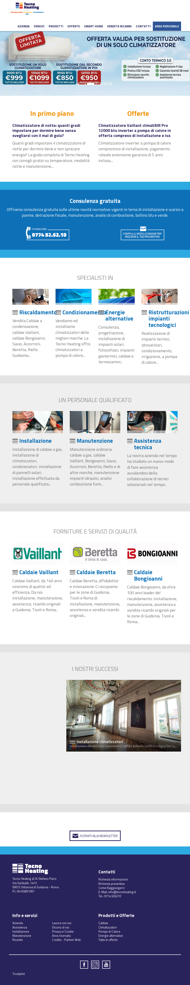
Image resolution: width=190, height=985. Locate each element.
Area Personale (167, 26)
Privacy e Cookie (63, 931)
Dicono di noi (60, 927)
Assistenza (19, 927)
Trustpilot (18, 973)
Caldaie (103, 923)
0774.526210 (112, 896)
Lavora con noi (61, 923)
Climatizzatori (107, 927)
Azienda (24, 26)
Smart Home (93, 26)
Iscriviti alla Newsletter (99, 835)
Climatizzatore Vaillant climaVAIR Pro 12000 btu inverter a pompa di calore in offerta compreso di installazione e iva (134, 130)
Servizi (39, 26)
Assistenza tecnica (147, 443)
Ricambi (17, 939)
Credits (56, 939)
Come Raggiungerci (111, 888)
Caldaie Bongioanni (148, 575)
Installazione (35, 440)
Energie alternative (119, 315)
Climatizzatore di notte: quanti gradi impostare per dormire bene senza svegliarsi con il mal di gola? (46, 130)
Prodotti (56, 26)
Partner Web (72, 939)
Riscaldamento (38, 312)
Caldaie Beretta (96, 572)
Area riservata (61, 935)
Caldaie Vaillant (39, 572)
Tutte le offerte (107, 939)
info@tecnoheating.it (122, 892)
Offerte (73, 26)
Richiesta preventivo (111, 883)
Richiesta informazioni (113, 879)
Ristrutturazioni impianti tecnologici (168, 318)
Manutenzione (95, 440)
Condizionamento (84, 312)
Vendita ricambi (119, 26)
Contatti (143, 26)
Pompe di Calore (109, 931)
